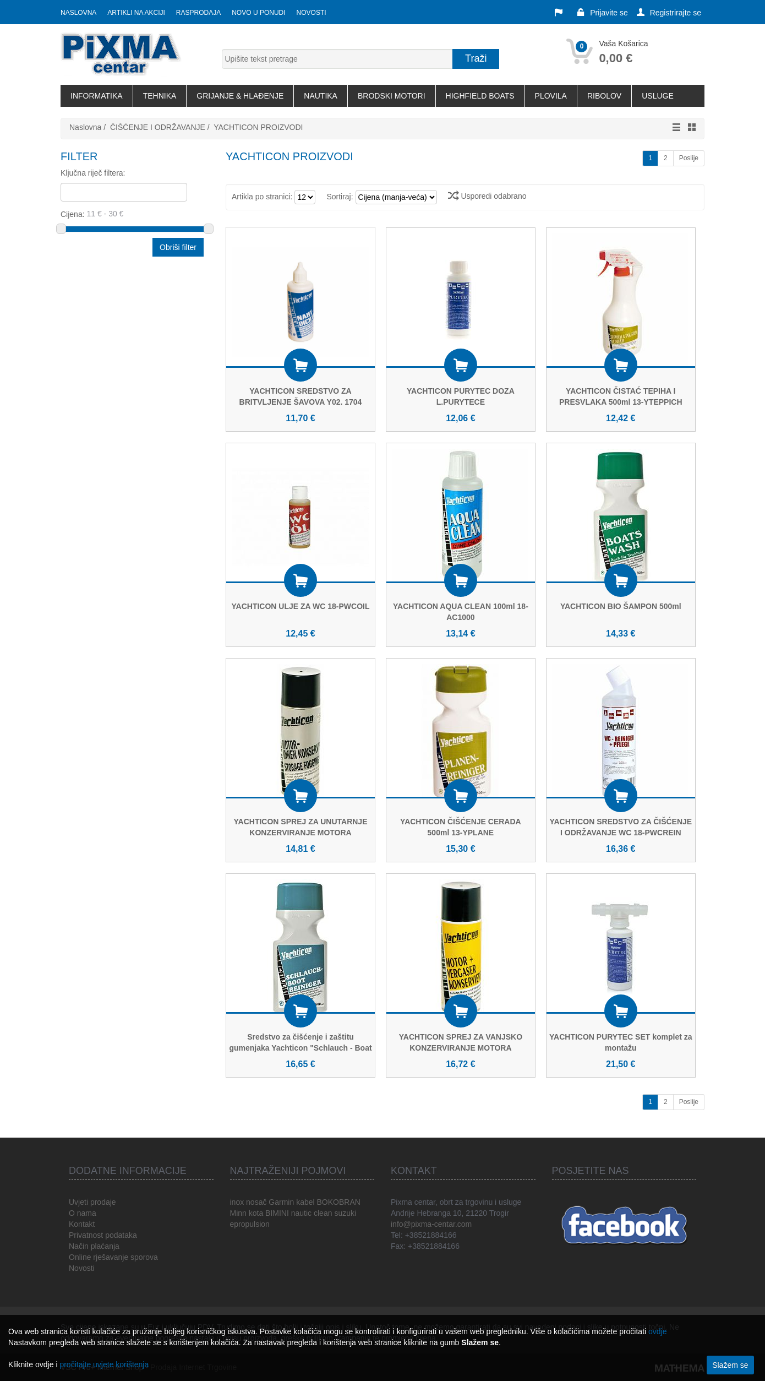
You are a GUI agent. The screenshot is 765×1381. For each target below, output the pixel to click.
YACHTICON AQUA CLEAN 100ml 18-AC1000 (460, 612)
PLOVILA (551, 95)
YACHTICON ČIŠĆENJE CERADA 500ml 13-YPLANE (460, 827)
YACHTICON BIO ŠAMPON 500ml (620, 606)
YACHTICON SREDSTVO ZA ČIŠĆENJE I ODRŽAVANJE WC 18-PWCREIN (620, 827)
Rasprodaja (198, 13)
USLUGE (658, 95)
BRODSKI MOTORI (391, 95)
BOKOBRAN (338, 1202)
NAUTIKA (320, 95)
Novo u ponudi (258, 13)
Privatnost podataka (103, 1235)
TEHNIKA (160, 95)
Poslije (688, 158)
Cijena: (133, 213)
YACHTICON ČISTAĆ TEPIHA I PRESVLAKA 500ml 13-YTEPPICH (620, 396)
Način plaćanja (94, 1246)
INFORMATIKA (96, 95)
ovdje (657, 1331)
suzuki (345, 1213)
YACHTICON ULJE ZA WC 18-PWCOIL (301, 606)
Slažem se (730, 1365)
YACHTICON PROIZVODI (258, 127)
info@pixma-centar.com (431, 1224)
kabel (305, 1202)
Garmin (281, 1202)
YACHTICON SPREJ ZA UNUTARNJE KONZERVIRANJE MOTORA (301, 827)
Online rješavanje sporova (113, 1257)
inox (237, 1202)
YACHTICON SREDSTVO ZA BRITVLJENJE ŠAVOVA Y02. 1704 (300, 396)
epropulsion (250, 1224)
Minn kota (247, 1213)
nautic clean (311, 1213)
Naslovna (78, 13)
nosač (256, 1202)
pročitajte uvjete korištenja (104, 1364)
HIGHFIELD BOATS (480, 95)
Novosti (311, 13)
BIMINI (277, 1213)
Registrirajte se (669, 12)
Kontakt (82, 1224)
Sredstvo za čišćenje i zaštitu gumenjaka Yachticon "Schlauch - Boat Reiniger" (300, 1047)
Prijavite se (602, 12)
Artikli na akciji (136, 13)
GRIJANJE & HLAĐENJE (239, 95)
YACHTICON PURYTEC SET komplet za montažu (620, 1042)
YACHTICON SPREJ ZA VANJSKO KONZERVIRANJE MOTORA (460, 1042)
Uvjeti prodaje (92, 1202)
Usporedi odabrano (487, 196)
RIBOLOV (604, 95)
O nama (82, 1213)
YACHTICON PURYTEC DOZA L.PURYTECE (461, 396)
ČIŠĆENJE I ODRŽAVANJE (157, 127)
